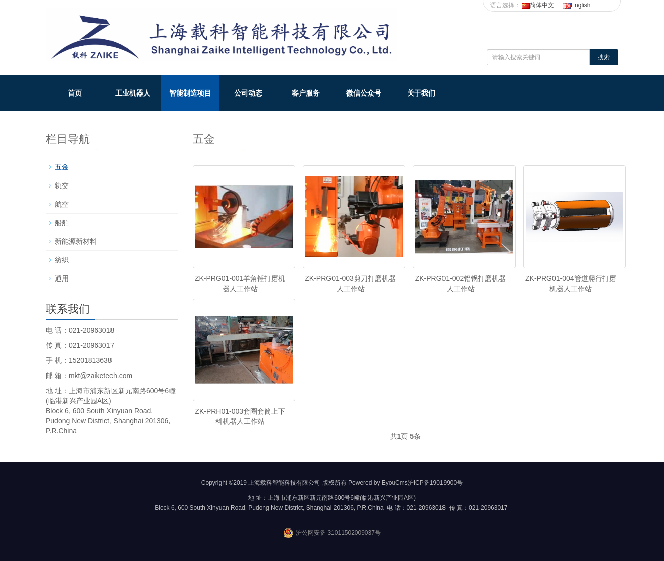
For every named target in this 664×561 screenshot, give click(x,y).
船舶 (62, 223)
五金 (62, 167)
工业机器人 (132, 93)
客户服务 (306, 93)
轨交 (62, 185)
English (576, 5)
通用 (62, 278)
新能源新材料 (76, 241)
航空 (62, 204)
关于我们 (421, 93)
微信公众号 (363, 93)
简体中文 (538, 5)
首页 (75, 93)
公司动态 (248, 93)
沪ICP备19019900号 (435, 482)
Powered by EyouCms (377, 482)
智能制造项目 (190, 93)
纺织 (62, 260)
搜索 (604, 57)
